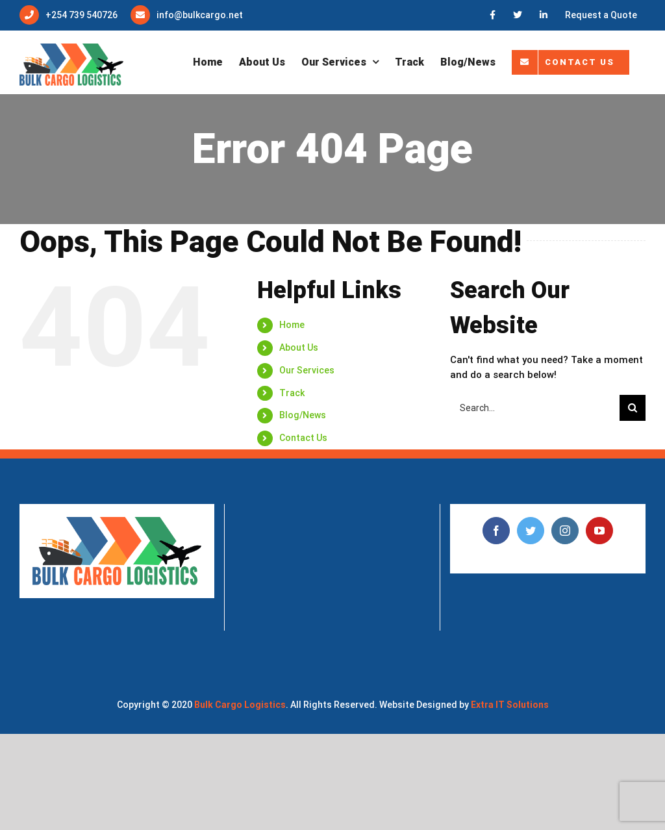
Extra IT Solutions (510, 704)
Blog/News (302, 415)
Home (292, 325)
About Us (298, 347)
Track (292, 393)
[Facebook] (496, 530)
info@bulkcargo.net (200, 15)
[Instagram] (565, 530)
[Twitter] (530, 530)
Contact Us (303, 438)
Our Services (306, 370)
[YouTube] (599, 530)
